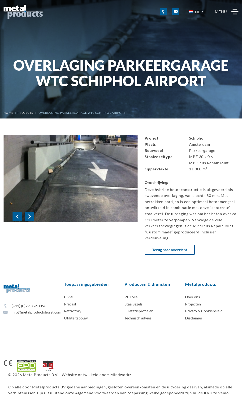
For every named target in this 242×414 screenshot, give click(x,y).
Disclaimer (193, 318)
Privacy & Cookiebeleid (204, 311)
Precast (70, 304)
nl (194, 11)
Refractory (72, 311)
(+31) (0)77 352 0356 (25, 306)
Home (8, 112)
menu (226, 11)
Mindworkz (120, 374)
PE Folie (131, 297)
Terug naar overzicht (169, 249)
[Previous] (17, 216)
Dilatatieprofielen (139, 311)
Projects (25, 112)
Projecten (193, 304)
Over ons (192, 297)
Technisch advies (138, 318)
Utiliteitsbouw (76, 318)
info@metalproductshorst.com (32, 312)
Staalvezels (134, 304)
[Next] (29, 216)
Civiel (68, 297)
